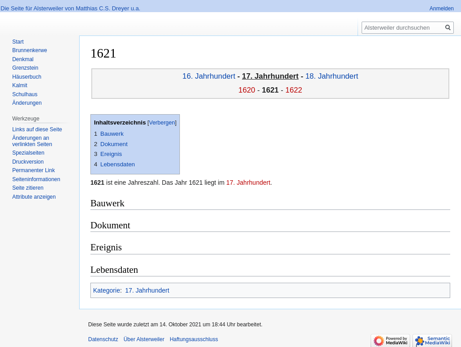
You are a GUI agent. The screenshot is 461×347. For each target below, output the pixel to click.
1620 (246, 90)
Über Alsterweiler (144, 339)
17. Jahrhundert (248, 182)
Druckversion (28, 162)
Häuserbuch (26, 77)
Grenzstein (25, 68)
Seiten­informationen (36, 179)
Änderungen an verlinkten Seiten (32, 141)
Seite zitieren (27, 188)
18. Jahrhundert (331, 76)
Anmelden (442, 8)
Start (17, 42)
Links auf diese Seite (37, 129)
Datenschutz (103, 339)
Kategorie (106, 290)
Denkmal (22, 59)
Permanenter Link (33, 170)
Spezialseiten (28, 153)
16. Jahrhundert (209, 76)
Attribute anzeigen (34, 197)
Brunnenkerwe (29, 50)
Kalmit (19, 85)
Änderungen (26, 103)
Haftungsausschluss (194, 339)
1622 (294, 90)
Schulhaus (24, 94)
